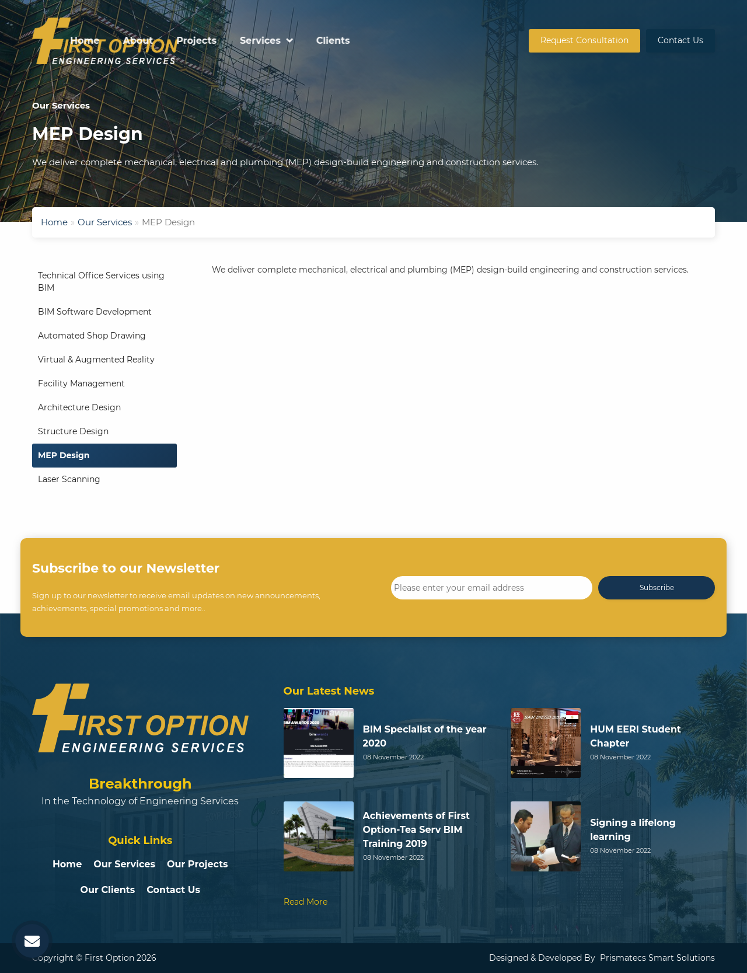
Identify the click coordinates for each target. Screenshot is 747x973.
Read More (305, 902)
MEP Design (64, 455)
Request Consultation (584, 40)
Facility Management (81, 383)
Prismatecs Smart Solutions (657, 958)
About (288, 40)
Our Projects (197, 864)
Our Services (105, 222)
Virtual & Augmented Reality (96, 359)
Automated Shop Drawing (92, 335)
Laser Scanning (69, 479)
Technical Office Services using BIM (101, 281)
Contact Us (680, 40)
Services (409, 40)
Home (234, 40)
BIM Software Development (95, 311)
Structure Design (73, 431)
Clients (483, 40)
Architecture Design (79, 407)
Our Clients (108, 889)
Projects (346, 40)
